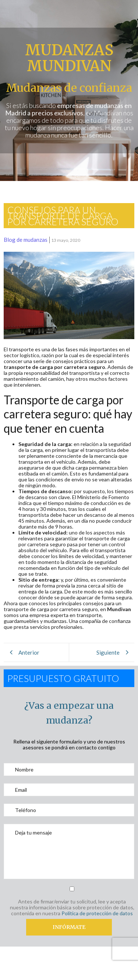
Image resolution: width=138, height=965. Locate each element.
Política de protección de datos (97, 913)
